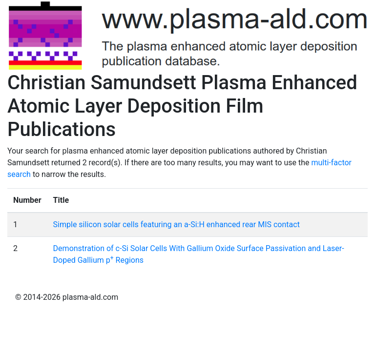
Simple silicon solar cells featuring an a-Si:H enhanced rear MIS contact (176, 224)
